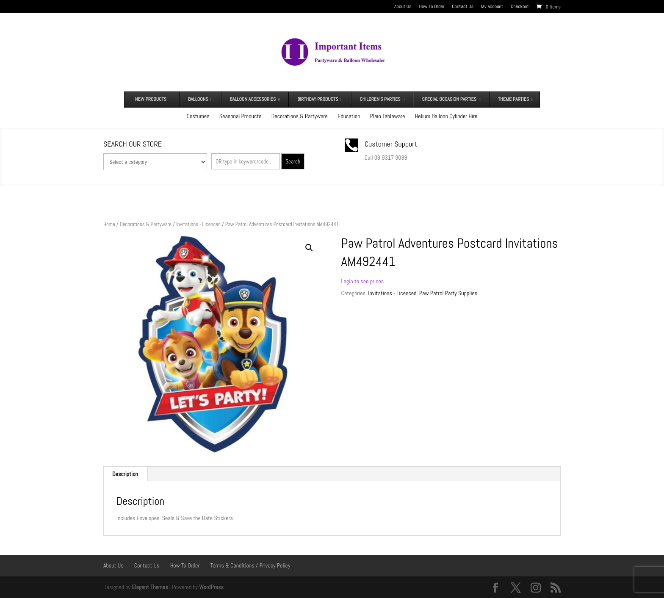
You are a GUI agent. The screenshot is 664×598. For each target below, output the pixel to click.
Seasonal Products (240, 116)
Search (292, 161)
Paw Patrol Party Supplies (448, 293)
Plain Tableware (387, 116)
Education (349, 116)
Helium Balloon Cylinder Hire (446, 116)
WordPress (211, 587)
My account (492, 7)
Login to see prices (362, 281)
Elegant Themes (150, 587)
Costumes (198, 116)
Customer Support (391, 144)
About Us (403, 7)
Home (109, 224)
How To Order (432, 7)
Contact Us (462, 7)
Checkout (520, 7)
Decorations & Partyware (299, 116)
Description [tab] (125, 474)
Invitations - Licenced (198, 224)
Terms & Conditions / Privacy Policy (250, 565)
